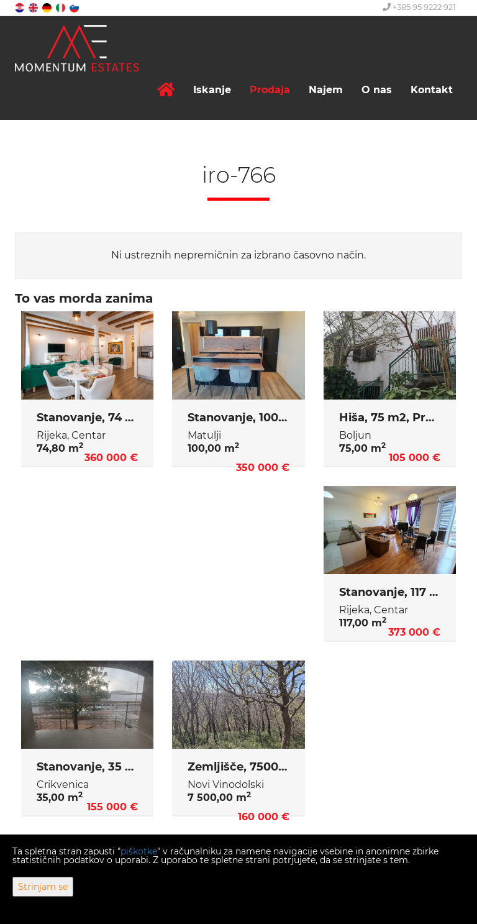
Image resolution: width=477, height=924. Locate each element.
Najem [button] (326, 90)
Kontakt (432, 90)
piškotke (138, 851)
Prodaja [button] (270, 90)
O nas (376, 90)
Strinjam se (43, 886)
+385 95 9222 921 (419, 7)
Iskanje (212, 90)
